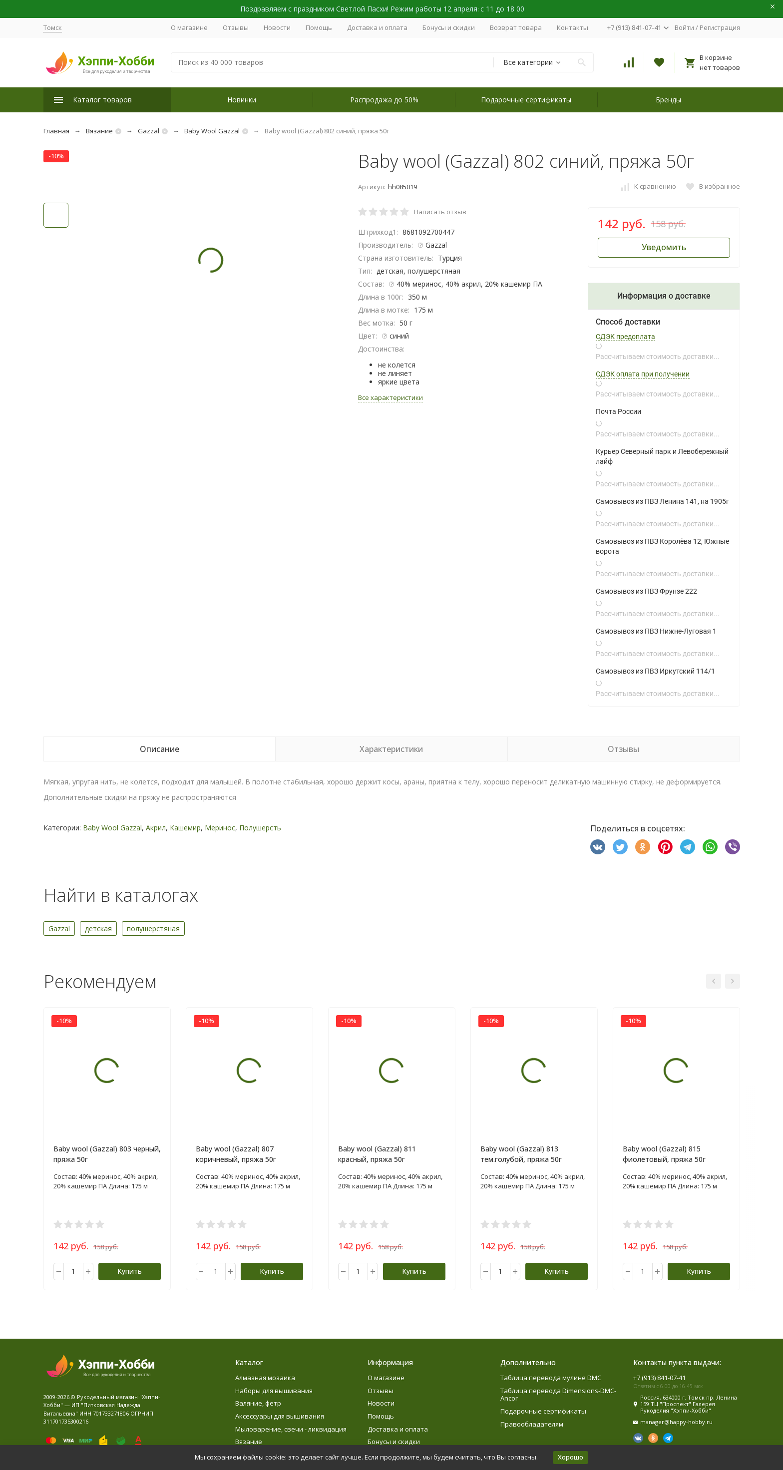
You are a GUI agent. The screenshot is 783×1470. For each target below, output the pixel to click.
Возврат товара (516, 27)
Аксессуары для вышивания (279, 1416)
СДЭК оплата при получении (643, 374)
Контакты (572, 27)
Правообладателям (531, 1424)
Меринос (220, 827)
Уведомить (664, 247)
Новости (277, 27)
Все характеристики (390, 397)
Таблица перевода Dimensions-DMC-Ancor (558, 1394)
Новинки (241, 99)
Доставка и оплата (377, 27)
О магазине (189, 27)
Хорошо (570, 1457)
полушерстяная (153, 928)
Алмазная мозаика (265, 1377)
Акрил (156, 827)
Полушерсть (260, 827)
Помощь (319, 27)
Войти (684, 27)
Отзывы (236, 27)
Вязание (99, 130)
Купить (129, 1271)
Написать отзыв (440, 211)
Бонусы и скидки (448, 27)
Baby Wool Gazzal (212, 130)
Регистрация (720, 27)
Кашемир (185, 827)
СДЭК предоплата (625, 337)
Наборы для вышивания (274, 1390)
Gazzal (148, 130)
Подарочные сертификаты (526, 99)
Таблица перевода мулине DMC (550, 1377)
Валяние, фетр (258, 1403)
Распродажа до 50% (384, 99)
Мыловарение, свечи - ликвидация (291, 1429)
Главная (56, 130)
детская (98, 928)
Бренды (668, 99)
